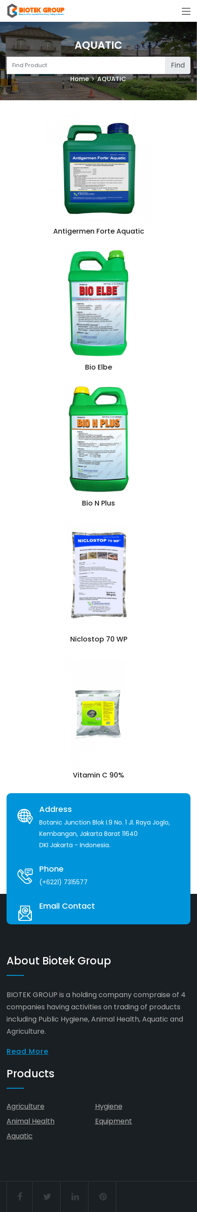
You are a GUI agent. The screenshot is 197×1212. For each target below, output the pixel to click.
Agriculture (25, 1106)
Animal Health (30, 1121)
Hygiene (108, 1106)
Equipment (113, 1121)
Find (178, 65)
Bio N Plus (98, 503)
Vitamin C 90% (98, 775)
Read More (27, 1051)
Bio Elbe (98, 367)
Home (79, 79)
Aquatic (20, 1136)
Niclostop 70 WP (98, 639)
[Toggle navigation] (186, 12)
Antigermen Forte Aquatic (98, 231)
